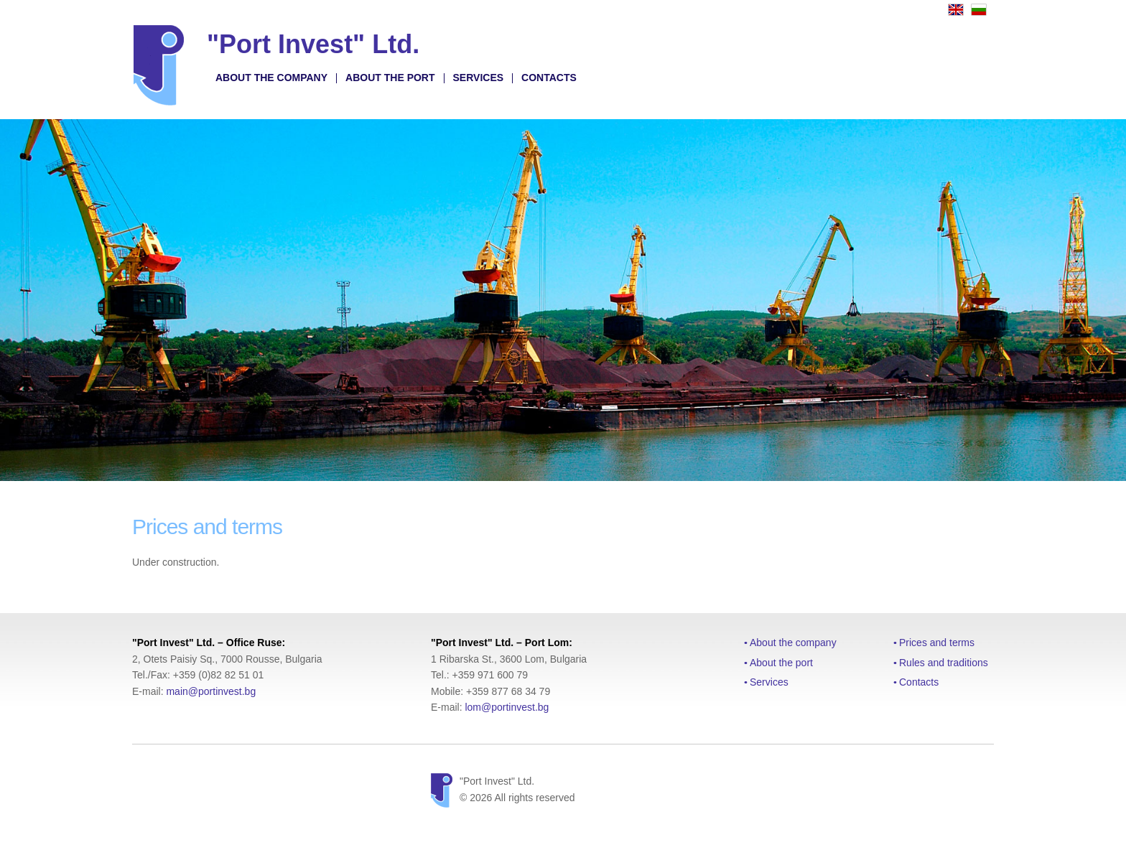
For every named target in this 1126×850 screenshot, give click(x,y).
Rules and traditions (943, 662)
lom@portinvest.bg (507, 707)
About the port (389, 77)
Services (478, 77)
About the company (271, 77)
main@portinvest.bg (211, 691)
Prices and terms (936, 642)
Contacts (549, 77)
